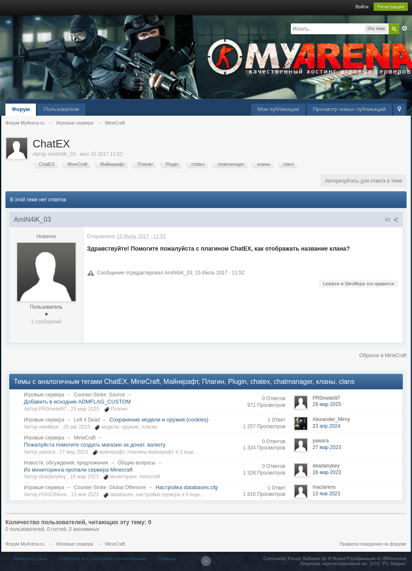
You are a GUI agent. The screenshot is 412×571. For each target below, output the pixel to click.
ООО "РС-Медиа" (388, 563)
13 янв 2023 (326, 494)
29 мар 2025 (327, 404)
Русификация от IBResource (376, 558)
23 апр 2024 (327, 426)
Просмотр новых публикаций (349, 109)
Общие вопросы (136, 463)
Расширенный (404, 28)
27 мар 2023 (327, 447)
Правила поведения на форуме (373, 543)
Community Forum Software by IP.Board (304, 558)
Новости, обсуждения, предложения (66, 463)
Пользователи (61, 109)
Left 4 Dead (87, 420)
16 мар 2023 (327, 472)
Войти (362, 6)
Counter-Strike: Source (99, 395)
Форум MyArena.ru (24, 543)
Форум (21, 109)
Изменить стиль (30, 558)
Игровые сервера (44, 395)
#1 (391, 220)
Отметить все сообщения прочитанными (103, 558)
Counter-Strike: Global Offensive (110, 487)
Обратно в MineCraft (383, 355)
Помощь (167, 558)
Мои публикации (278, 109)
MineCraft (85, 438)
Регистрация (390, 6)
